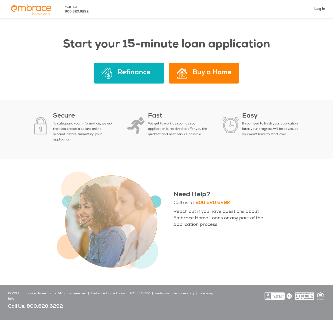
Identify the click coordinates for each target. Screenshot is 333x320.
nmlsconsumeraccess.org (174, 293)
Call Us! (77, 9)
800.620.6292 (212, 203)
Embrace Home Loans (108, 293)
